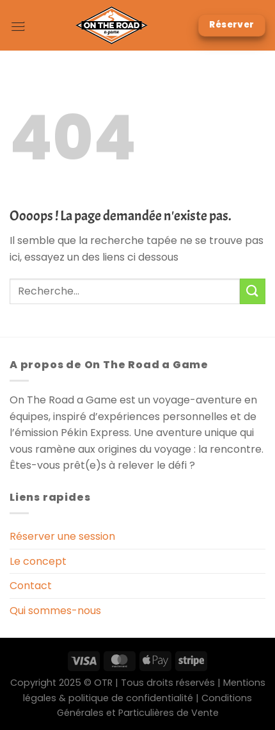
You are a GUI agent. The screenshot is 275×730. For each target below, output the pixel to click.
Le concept (38, 561)
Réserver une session (62, 536)
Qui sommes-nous (55, 610)
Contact (31, 585)
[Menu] (17, 25)
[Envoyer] (252, 291)
